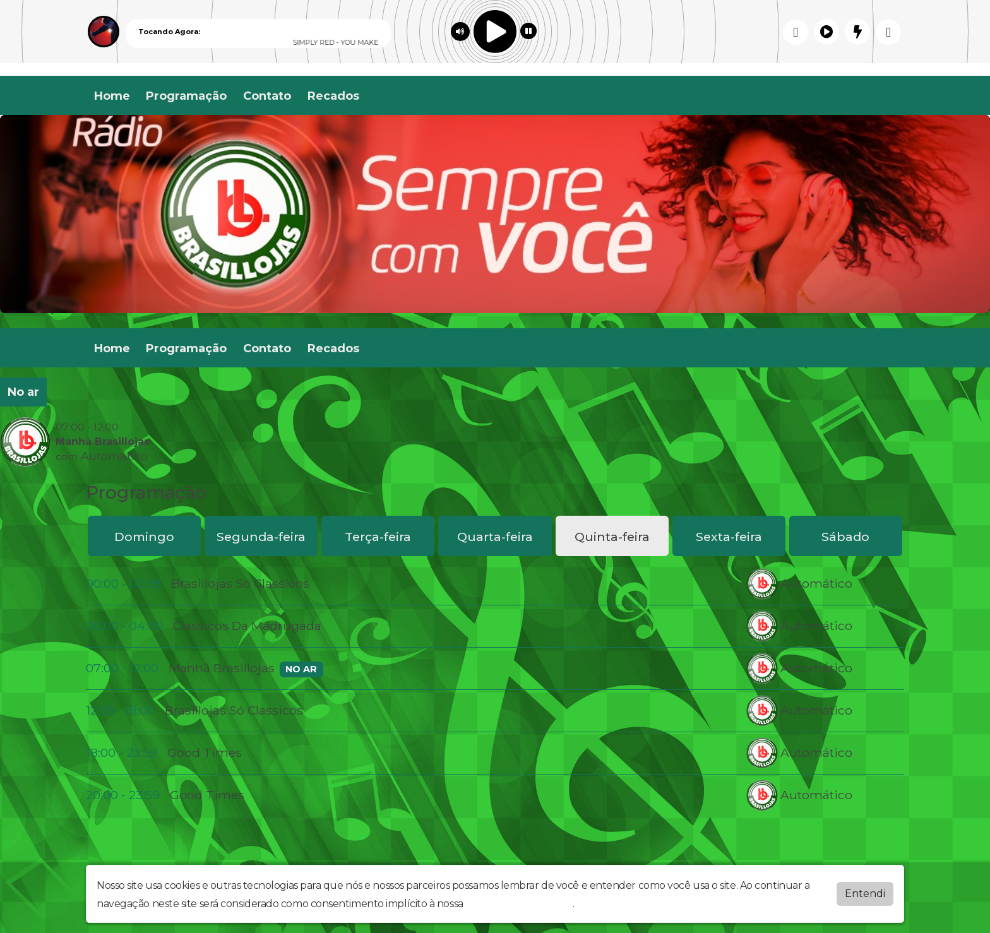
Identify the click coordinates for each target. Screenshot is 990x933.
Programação (186, 96)
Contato (267, 96)
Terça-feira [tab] (378, 536)
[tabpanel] (495, 689)
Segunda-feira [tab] (261, 536)
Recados (333, 96)
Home (112, 96)
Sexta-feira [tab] (729, 536)
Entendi (865, 894)
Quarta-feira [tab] (495, 536)
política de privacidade (519, 904)
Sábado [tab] (845, 536)
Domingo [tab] (144, 536)
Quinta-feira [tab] (612, 536)
